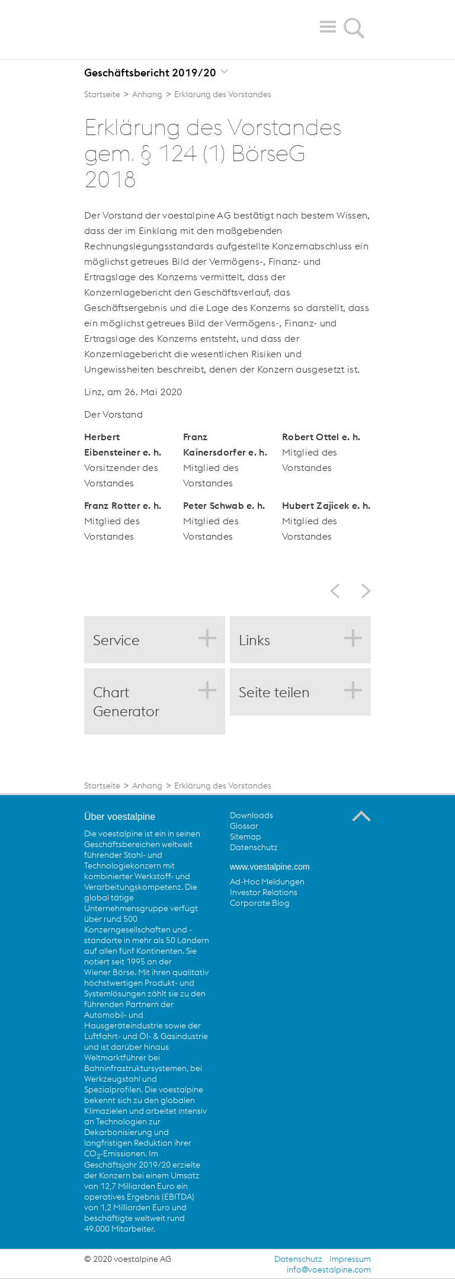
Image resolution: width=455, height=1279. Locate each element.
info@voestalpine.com (329, 1269)
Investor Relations (263, 892)
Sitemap (245, 836)
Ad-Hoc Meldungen (267, 881)
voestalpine (152, 29)
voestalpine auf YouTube (287, 930)
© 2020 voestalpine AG (127, 1259)
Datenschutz (254, 847)
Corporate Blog (260, 902)
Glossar (244, 825)
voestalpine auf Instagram (336, 930)
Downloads (251, 815)
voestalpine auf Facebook (239, 930)
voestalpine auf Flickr (312, 930)
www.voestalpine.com (270, 866)
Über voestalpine (119, 817)
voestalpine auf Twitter (263, 930)
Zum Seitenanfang (361, 816)
